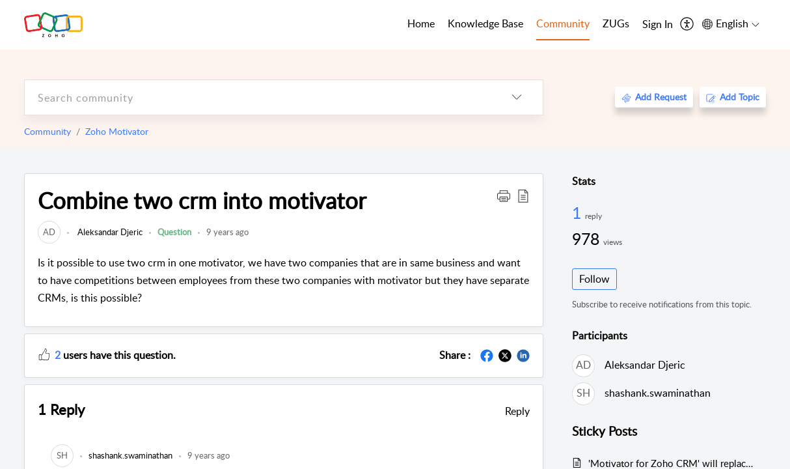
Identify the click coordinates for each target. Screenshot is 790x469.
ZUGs (616, 23)
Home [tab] (421, 23)
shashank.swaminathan (658, 393)
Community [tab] (563, 23)
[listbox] (517, 97)
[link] (49, 232)
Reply (517, 411)
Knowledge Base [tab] (485, 23)
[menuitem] (657, 25)
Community (47, 131)
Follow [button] (594, 279)
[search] (258, 97)
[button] (503, 195)
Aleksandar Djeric (109, 232)
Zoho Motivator (116, 131)
